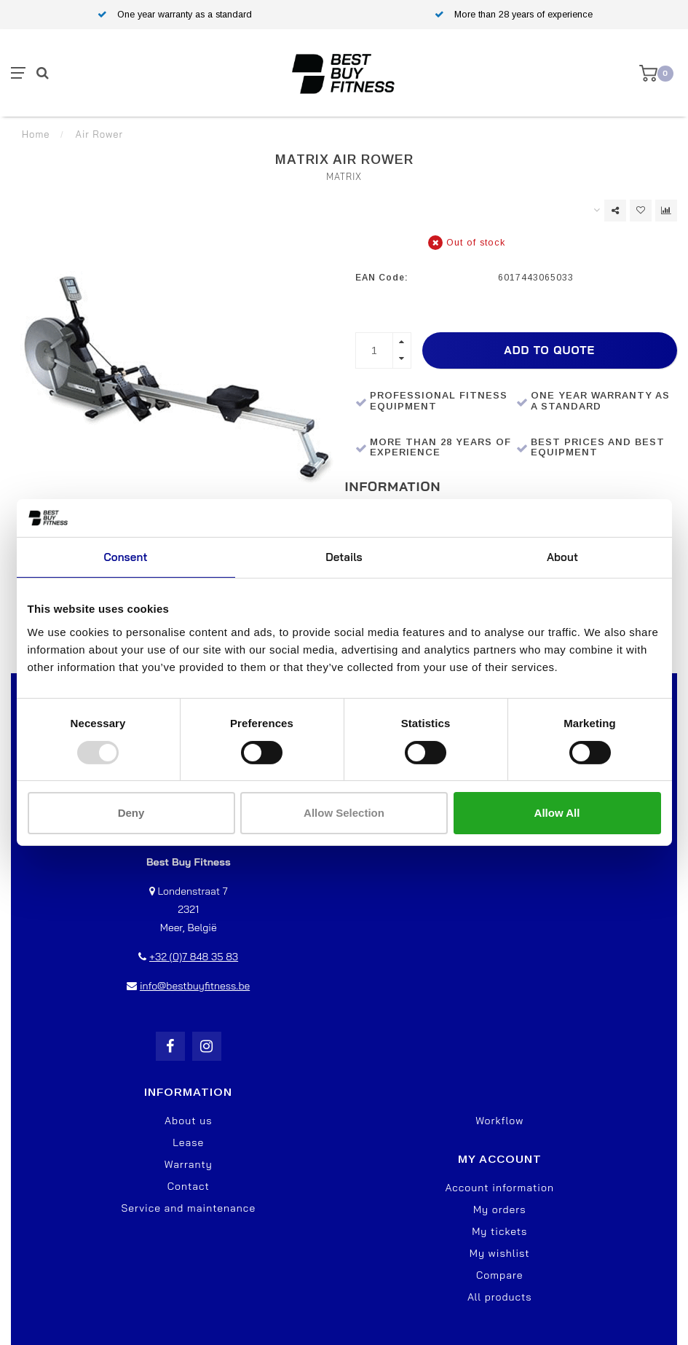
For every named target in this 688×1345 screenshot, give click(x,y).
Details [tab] (344, 557)
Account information (500, 1187)
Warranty (189, 1164)
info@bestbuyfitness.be (195, 985)
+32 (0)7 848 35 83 (193, 956)
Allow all (557, 813)
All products (499, 1296)
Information (393, 486)
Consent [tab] (125, 557)
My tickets (499, 1231)
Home (36, 134)
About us (188, 1120)
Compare (499, 1275)
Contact (188, 1186)
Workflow (499, 1120)
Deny (131, 813)
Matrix (344, 176)
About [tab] (562, 557)
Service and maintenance (188, 1208)
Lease (188, 1142)
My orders (499, 1209)
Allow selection (344, 813)
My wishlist (500, 1253)
